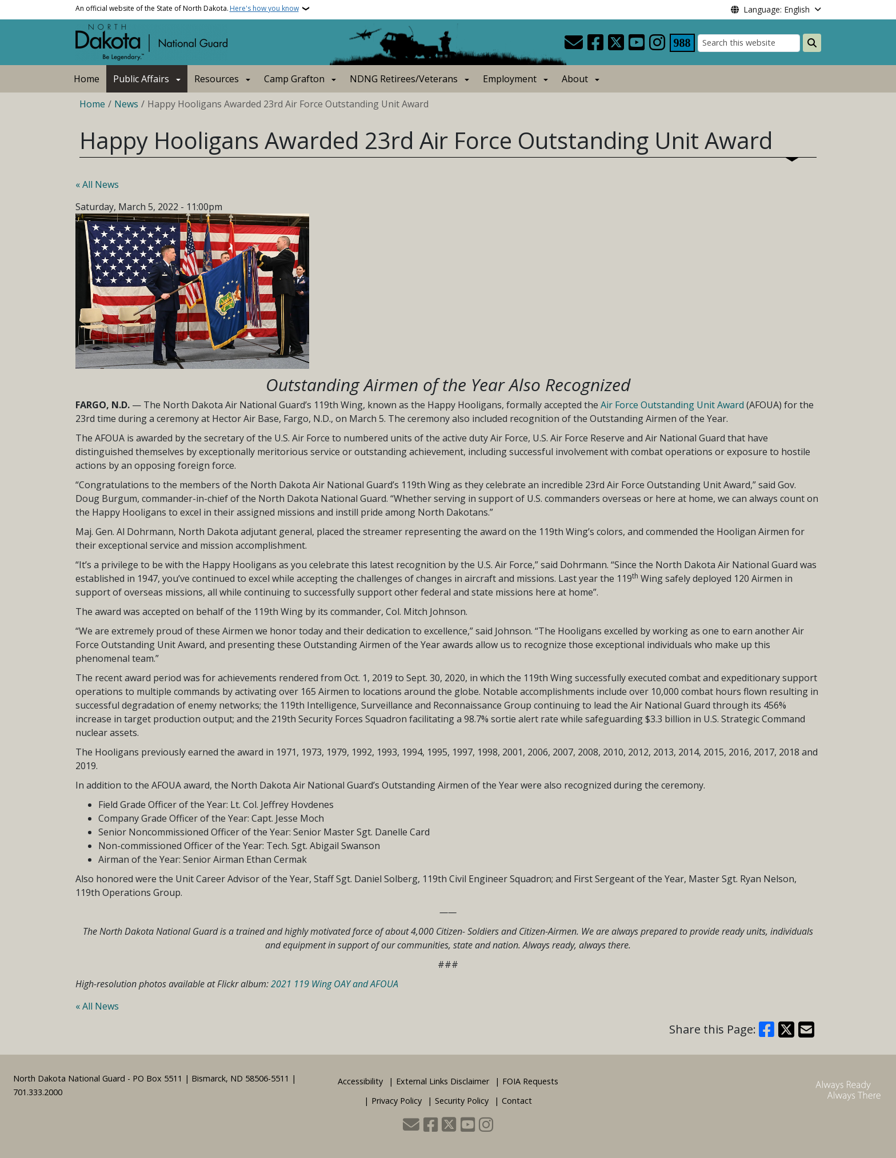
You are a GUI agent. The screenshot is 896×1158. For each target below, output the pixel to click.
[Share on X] (786, 1030)
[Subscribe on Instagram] (657, 43)
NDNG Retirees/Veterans (404, 79)
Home (86, 79)
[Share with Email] (806, 1030)
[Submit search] (812, 43)
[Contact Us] (574, 43)
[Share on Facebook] (767, 1030)
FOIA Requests (530, 1081)
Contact (517, 1100)
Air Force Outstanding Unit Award (672, 405)
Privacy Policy (396, 1100)
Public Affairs (141, 79)
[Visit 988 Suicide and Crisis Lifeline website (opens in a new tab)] (682, 43)
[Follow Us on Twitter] (616, 43)
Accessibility (360, 1081)
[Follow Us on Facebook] (595, 43)
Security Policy (462, 1100)
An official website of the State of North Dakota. (187, 8)
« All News (97, 184)
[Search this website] (749, 43)
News (126, 104)
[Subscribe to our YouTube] (637, 43)
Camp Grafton (294, 79)
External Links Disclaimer (442, 1081)
